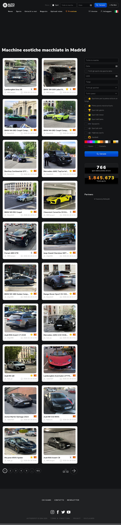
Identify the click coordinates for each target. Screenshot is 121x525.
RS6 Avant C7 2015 (17, 335)
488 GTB (14, 253)
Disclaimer (89, 518)
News (47, 5)
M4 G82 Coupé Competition (22, 130)
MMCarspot (11, 92)
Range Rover (49, 294)
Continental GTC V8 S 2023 (24, 171)
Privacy (77, 518)
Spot (56, 5)
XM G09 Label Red (57, 89)
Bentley (7, 171)
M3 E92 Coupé (16, 212)
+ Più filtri (113, 5)
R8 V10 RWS (53, 417)
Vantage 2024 (22, 417)
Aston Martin (10, 417)
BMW (46, 89)
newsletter (73, 500)
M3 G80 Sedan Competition (22, 294)
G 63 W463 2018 (65, 335)
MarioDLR (10, 133)
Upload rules (56, 11)
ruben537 (49, 379)
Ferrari (7, 253)
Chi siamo (46, 500)
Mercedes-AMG (50, 171)
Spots (18, 11)
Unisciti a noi (31, 11)
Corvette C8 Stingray (62, 212)
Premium (71, 11)
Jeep (46, 253)
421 (38, 471)
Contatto (59, 500)
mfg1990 (49, 256)
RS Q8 (11, 376)
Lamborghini (9, 89)
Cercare (100, 5)
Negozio (43, 11)
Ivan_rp (49, 338)
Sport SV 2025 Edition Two (67, 294)
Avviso (93, 11)
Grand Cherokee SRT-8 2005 (60, 253)
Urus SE (19, 89)
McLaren (8, 457)
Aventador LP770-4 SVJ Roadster (69, 376)
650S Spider (17, 457)
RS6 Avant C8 (54, 457)
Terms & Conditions (60, 518)
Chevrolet (48, 212)
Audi (6, 335)
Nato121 (49, 420)
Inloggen (106, 11)
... (32, 471)
